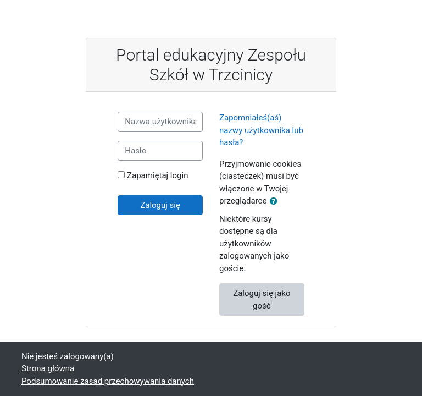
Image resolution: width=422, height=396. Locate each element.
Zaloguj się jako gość (261, 299)
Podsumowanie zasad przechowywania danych (107, 381)
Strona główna (47, 368)
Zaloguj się (160, 205)
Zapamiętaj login (157, 175)
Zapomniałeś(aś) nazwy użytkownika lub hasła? (261, 130)
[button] (276, 201)
